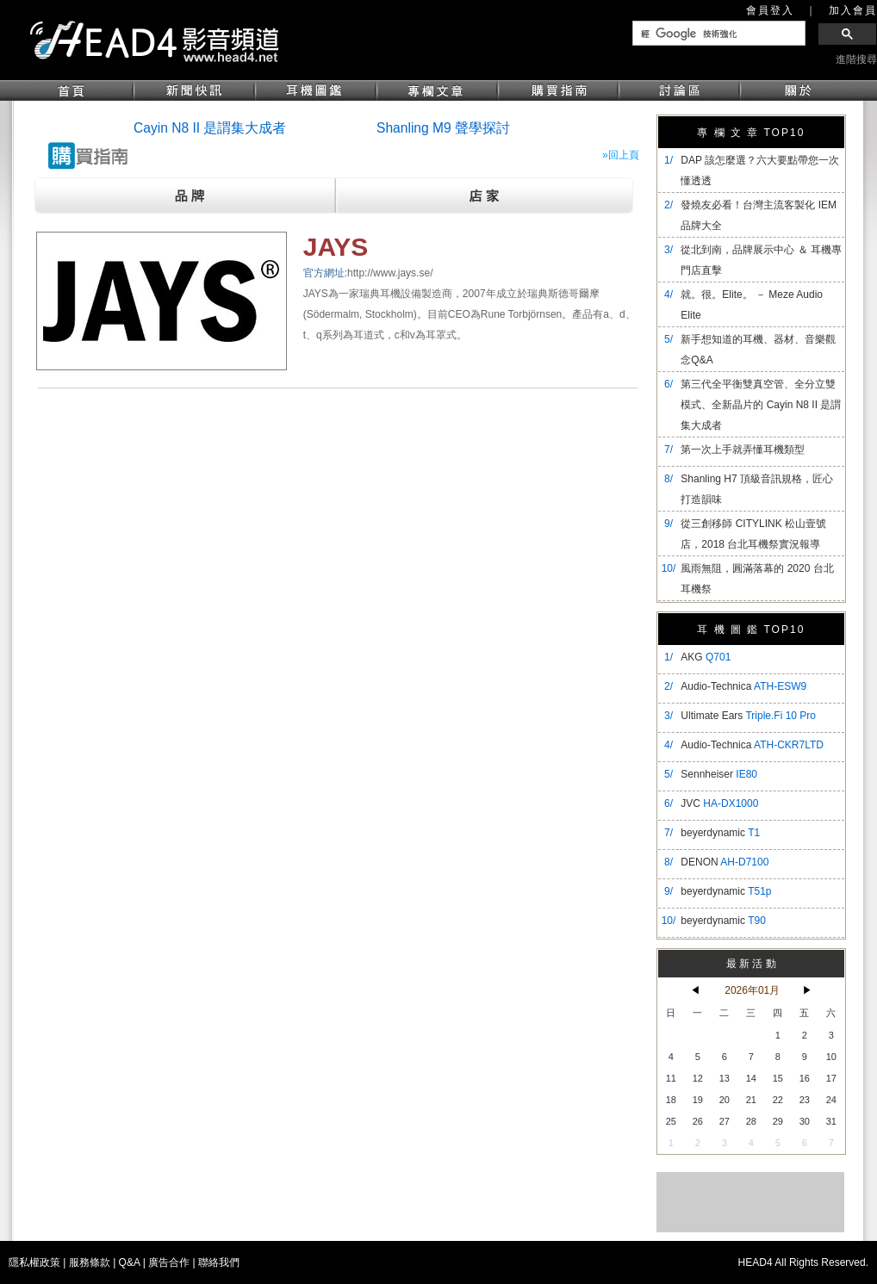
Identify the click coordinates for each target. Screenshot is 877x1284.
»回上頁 (620, 155)
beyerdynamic (720, 833)
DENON (724, 862)
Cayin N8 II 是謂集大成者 (210, 128)
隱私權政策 (34, 1262)
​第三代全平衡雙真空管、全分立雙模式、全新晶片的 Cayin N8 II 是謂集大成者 (761, 404)
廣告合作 (169, 1262)
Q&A (129, 1262)
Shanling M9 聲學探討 (443, 128)
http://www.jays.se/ (389, 273)
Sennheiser (719, 774)
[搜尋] (717, 33)
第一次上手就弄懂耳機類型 (743, 450)
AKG (706, 657)
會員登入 (770, 10)
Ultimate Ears (748, 716)
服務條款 (89, 1262)
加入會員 (853, 10)
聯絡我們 (218, 1262)
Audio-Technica (743, 686)
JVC (719, 803)
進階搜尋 (856, 59)
